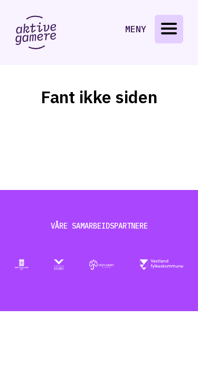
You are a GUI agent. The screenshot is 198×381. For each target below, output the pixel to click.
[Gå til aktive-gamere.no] (36, 32)
